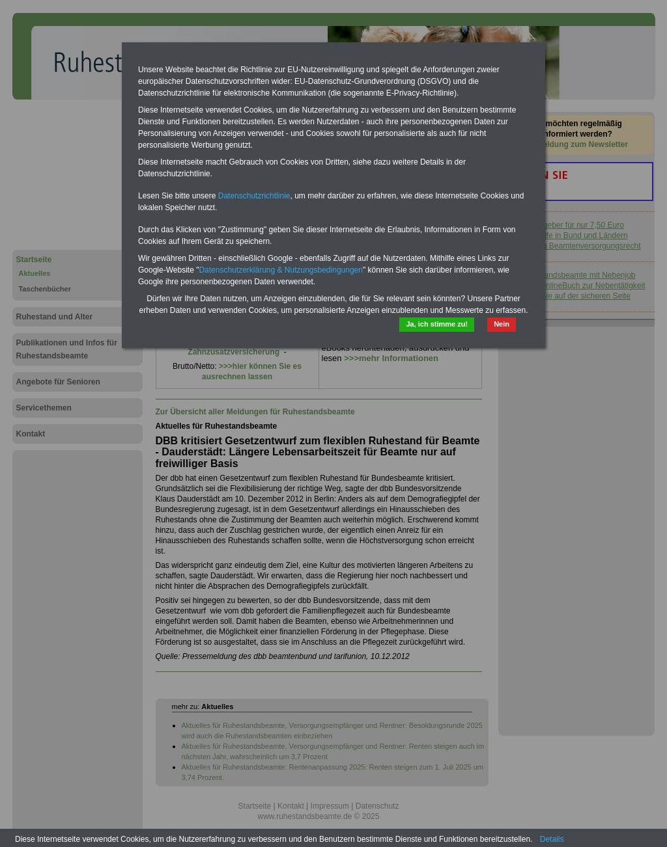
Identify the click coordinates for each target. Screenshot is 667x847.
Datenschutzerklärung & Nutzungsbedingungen (281, 270)
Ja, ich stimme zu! (437, 324)
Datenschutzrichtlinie (254, 195)
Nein (501, 324)
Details (552, 839)
